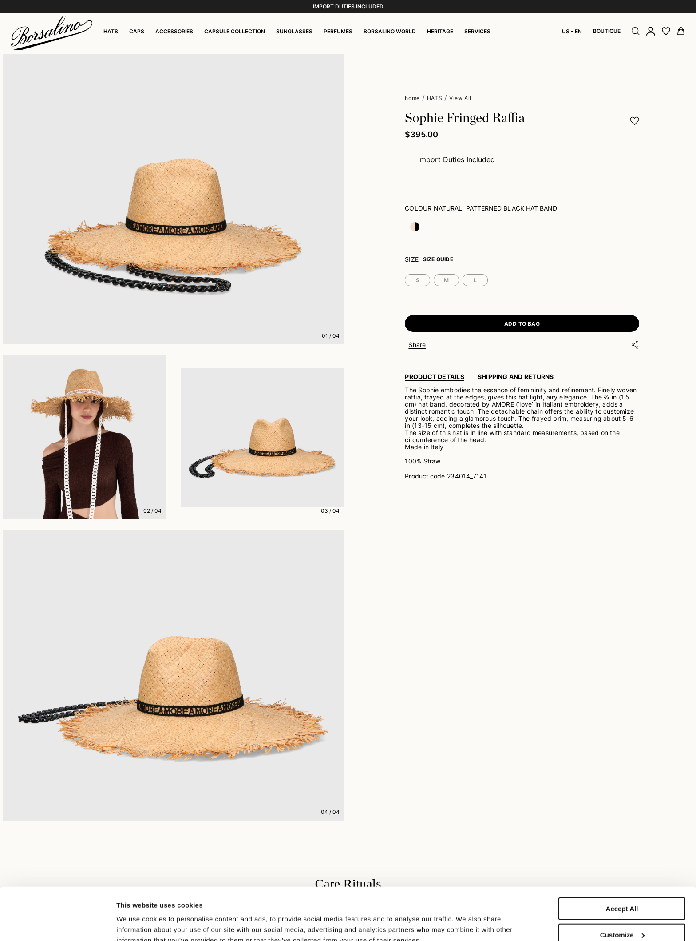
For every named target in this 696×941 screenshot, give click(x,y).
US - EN (572, 31)
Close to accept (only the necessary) (621, 915)
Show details (137, 915)
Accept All (622, 859)
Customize (622, 885)
